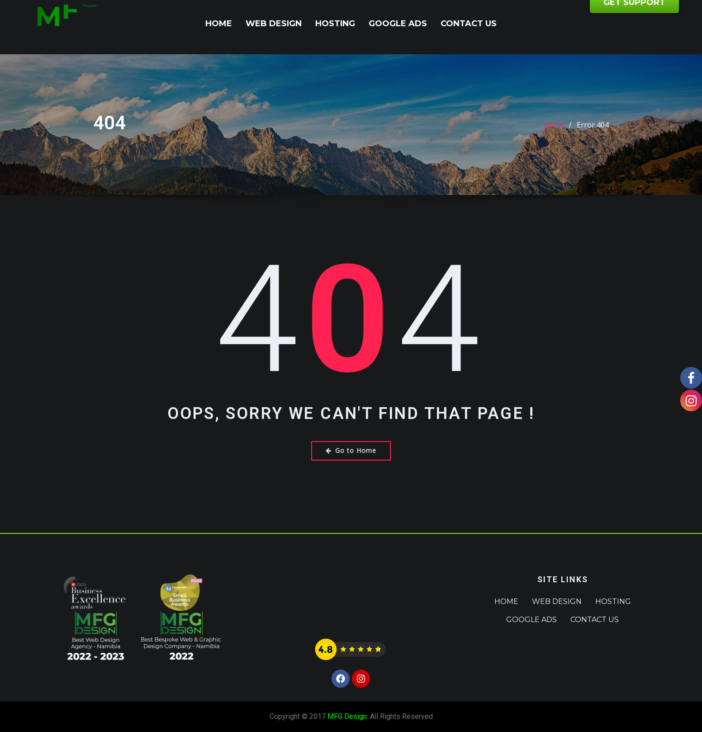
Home (218, 24)
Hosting (335, 24)
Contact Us (469, 24)
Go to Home (351, 450)
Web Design (274, 24)
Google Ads (398, 24)
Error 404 (593, 132)
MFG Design (347, 716)
